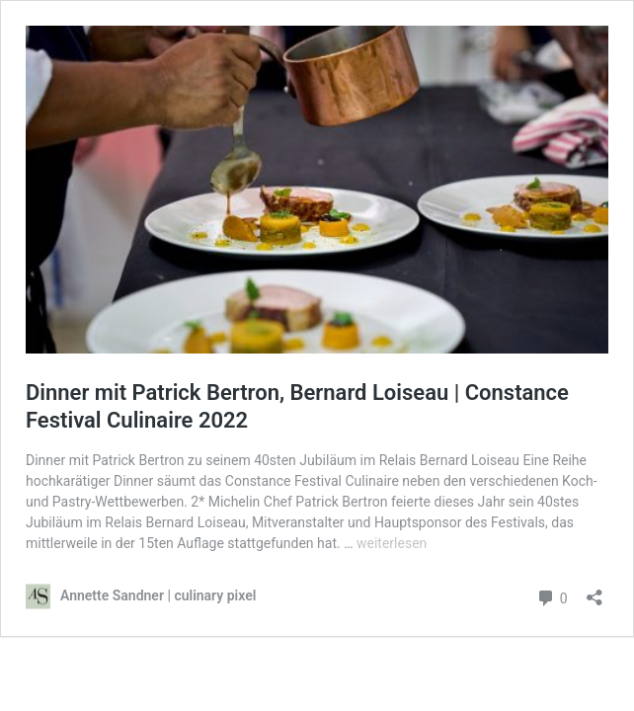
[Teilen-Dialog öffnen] (594, 591)
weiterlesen (392, 543)
